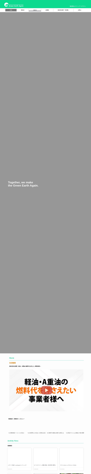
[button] (46, 390)
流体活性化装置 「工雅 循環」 (63, 10)
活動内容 (35, 10)
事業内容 (22, 10)
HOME (11, 10)
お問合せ (79, 10)
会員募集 (47, 10)
